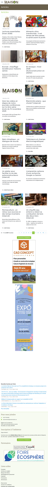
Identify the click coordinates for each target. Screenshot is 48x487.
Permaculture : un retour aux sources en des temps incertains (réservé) (11, 213)
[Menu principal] (2, 2)
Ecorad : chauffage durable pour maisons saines (11, 69)
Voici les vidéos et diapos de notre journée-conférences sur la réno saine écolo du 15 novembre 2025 (11, 106)
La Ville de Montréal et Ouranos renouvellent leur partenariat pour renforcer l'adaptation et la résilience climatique (23, 404)
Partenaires (4, 478)
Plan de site (4, 483)
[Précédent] (19, 232)
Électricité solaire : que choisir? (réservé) (36, 102)
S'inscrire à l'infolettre (24, 237)
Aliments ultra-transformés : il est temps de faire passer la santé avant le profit (35, 34)
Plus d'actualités (5, 408)
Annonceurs (4, 479)
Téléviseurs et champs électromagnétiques (35, 140)
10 (43, 232)
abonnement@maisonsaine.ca (10, 419)
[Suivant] (46, 232)
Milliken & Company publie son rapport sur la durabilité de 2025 (17, 399)
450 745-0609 (6, 417)
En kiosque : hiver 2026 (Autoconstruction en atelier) (35, 70)
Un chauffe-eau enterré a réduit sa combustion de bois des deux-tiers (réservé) (34, 214)
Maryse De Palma (5, 472)
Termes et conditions (6, 484)
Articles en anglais (5, 471)
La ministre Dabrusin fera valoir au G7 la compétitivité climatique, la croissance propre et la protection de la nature (23, 386)
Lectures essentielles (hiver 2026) (11, 32)
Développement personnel (7, 474)
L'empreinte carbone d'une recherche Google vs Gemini (35, 173)
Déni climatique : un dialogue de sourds (10, 140)
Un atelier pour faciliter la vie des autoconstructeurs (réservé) (10, 174)
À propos (3, 469)
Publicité (3, 476)
